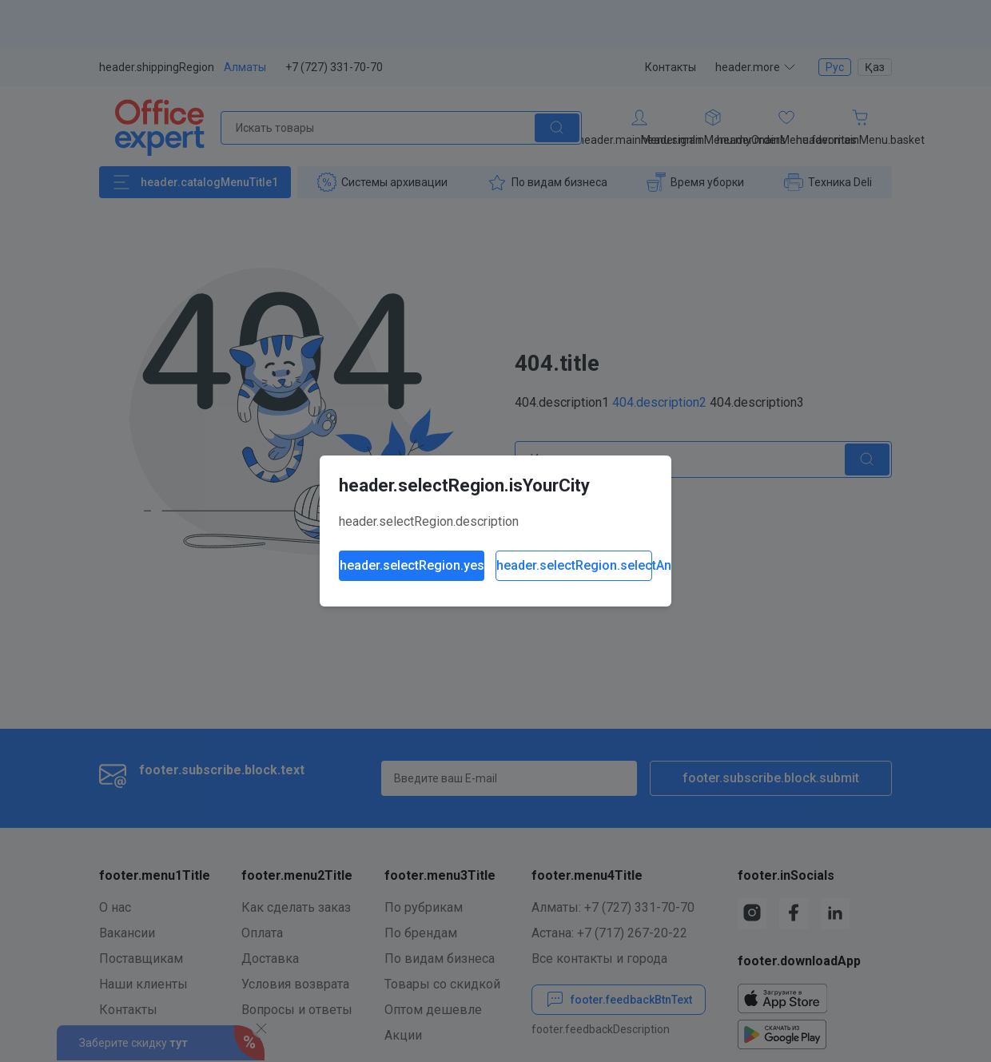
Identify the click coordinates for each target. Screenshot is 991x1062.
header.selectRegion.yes (412, 565)
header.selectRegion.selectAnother (574, 565)
